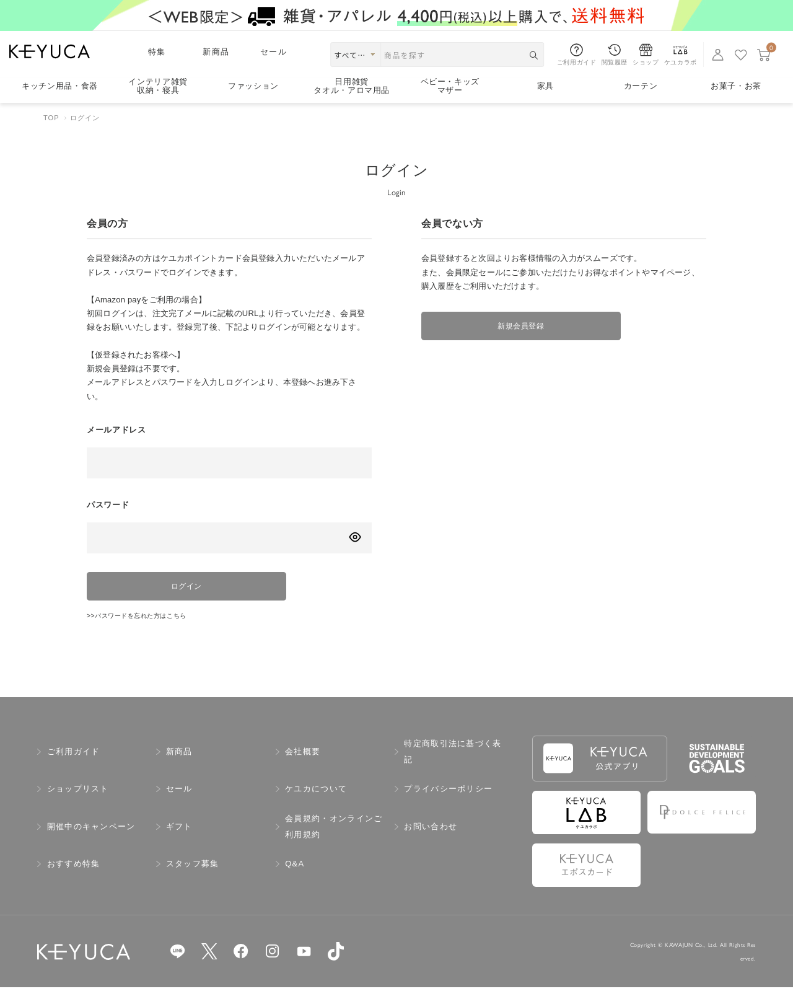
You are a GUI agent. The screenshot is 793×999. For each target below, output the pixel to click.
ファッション (253, 85)
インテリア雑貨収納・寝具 (158, 86)
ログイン (174, 590)
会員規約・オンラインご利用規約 (333, 838)
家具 (545, 85)
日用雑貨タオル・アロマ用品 (351, 86)
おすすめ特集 (73, 875)
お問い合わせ (430, 838)
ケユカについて (316, 800)
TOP (51, 117)
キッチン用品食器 (60, 85)
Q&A (294, 875)
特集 (157, 51)
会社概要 (302, 763)
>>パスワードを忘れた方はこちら (151, 626)
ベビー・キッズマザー (450, 86)
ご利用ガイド (73, 763)
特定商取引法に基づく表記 (452, 763)
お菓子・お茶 (736, 85)
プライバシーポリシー (448, 800)
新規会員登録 (508, 330)
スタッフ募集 (192, 875)
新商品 (216, 51)
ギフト (179, 838)
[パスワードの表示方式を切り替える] (355, 537)
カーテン (641, 85)
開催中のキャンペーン (91, 838)
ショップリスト (78, 800)
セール (273, 51)
